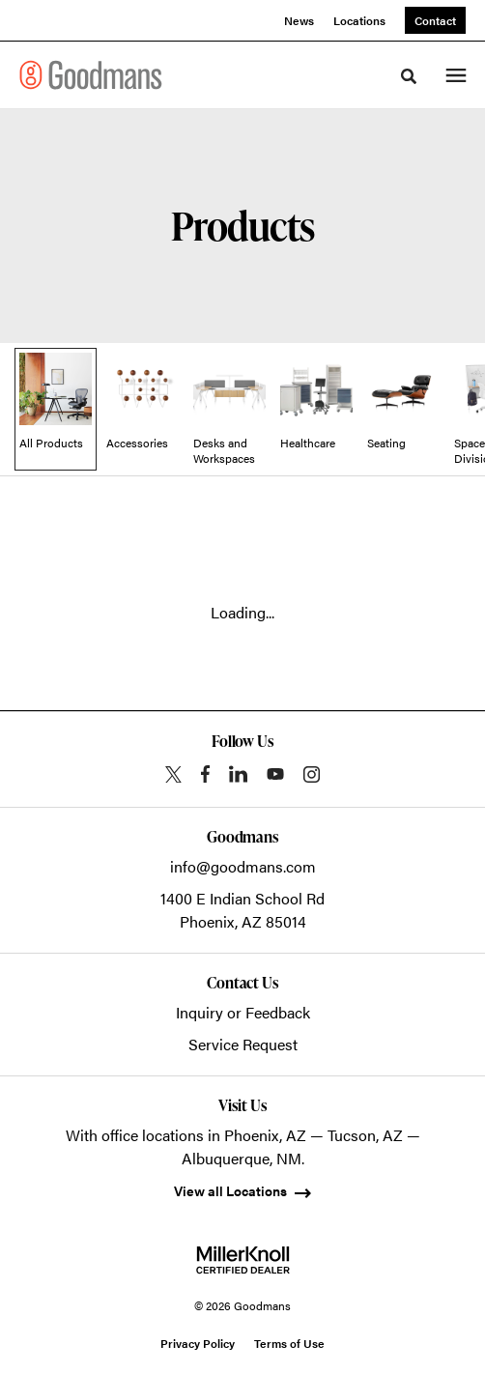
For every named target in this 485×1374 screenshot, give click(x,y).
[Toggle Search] (408, 76)
